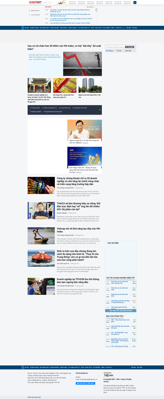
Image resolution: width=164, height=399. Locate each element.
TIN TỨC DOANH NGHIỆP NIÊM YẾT (120, 278)
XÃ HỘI (27, 28)
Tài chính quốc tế (63, 263)
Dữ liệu (128, 28)
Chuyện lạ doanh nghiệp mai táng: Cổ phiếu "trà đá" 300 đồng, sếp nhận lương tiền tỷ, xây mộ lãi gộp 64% (39, 98)
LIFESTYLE (119, 28)
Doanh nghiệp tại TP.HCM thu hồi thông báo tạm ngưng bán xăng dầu (78, 281)
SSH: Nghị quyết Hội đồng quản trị (119, 308)
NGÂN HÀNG (63, 28)
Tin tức (119, 51)
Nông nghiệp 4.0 (53, 108)
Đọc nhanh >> (90, 7)
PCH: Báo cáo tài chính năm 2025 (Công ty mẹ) (119, 282)
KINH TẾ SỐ (98, 28)
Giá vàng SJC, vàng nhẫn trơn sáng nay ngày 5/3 (63, 96)
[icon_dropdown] (134, 2)
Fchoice (134, 28)
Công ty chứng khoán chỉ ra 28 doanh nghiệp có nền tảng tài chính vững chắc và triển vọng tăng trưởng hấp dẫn (78, 181)
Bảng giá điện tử (34, 10)
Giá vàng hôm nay (77, 108)
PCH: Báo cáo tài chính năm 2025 (119, 289)
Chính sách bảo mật (34, 397)
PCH (107, 284)
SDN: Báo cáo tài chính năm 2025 (119, 295)
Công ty (110, 51)
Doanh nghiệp (62, 213)
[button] (30, 110)
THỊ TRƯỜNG (106, 28)
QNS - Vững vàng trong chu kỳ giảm (120, 320)
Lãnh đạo (128, 51)
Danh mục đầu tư (34, 15)
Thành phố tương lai (38, 108)
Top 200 (139, 367)
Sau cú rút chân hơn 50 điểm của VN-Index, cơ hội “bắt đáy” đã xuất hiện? (64, 47)
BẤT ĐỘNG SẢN (44, 28)
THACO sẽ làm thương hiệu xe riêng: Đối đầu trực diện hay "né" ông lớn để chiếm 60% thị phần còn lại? (78, 206)
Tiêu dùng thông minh (38, 111)
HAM (107, 303)
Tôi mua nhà (65, 108)
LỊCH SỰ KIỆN (113, 243)
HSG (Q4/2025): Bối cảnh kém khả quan (120, 327)
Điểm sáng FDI (91, 108)
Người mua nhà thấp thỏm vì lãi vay (90, 96)
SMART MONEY (72, 28)
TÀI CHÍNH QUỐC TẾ (84, 28)
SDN (107, 297)
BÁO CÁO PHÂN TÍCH (114, 316)
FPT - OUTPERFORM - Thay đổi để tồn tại (119, 333)
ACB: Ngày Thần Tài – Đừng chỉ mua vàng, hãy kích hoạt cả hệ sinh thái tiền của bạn (83, 170)
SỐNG (112, 28)
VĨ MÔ (92, 28)
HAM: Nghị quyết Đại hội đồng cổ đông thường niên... (120, 301)
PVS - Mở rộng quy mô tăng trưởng (119, 347)
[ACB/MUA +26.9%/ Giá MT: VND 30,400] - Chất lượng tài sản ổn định (119, 340)
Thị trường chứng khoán (65, 188)
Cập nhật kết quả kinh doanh (120, 310)
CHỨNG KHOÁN (34, 28)
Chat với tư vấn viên (85, 383)
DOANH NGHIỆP (54, 28)
